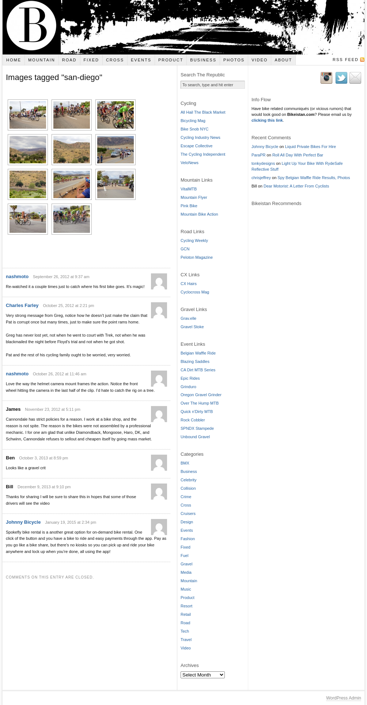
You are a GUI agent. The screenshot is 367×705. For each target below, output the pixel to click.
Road (69, 60)
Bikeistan (183, 27)
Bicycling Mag (193, 120)
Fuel (184, 555)
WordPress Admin (343, 698)
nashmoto (17, 269)
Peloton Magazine (197, 257)
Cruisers (188, 513)
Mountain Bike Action (199, 214)
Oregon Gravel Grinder (201, 395)
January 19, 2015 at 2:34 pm (70, 515)
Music (186, 589)
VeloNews (189, 162)
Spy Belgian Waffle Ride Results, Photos (313, 177)
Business (203, 60)
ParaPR (258, 155)
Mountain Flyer (194, 197)
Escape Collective (196, 146)
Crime (186, 496)
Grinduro (188, 386)
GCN (185, 249)
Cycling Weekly (194, 240)
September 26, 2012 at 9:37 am (61, 270)
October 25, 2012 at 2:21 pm (68, 298)
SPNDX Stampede (197, 428)
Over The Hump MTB (200, 403)
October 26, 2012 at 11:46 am (59, 366)
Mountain (41, 60)
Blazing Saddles (195, 361)
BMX (185, 463)
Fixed (91, 60)
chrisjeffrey (261, 177)
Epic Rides (190, 378)
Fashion (188, 539)
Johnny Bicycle (23, 515)
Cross (115, 60)
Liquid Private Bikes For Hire (310, 146)
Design (187, 522)
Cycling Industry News (200, 137)
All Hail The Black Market (203, 112)
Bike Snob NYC (194, 129)
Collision (188, 488)
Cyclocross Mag (195, 292)
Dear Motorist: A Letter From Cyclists (296, 186)
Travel (186, 639)
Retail (186, 614)
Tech (185, 631)
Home (13, 60)
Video (259, 60)
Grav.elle (188, 318)
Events (141, 60)
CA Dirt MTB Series (198, 370)
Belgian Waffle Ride (198, 353)
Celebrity (188, 480)
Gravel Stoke (192, 327)
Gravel (186, 564)
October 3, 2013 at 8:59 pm (43, 450)
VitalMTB (189, 189)
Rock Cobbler (193, 420)
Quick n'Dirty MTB (197, 411)
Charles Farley (22, 298)
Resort (186, 606)
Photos (234, 60)
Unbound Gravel (195, 437)
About (283, 60)
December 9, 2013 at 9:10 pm (44, 479)
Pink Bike (189, 206)
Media (186, 572)
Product (170, 60)
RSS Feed (346, 59)
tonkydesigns (263, 163)
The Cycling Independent (203, 154)
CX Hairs (189, 283)
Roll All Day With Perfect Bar (297, 155)
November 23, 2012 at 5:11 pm (52, 402)
